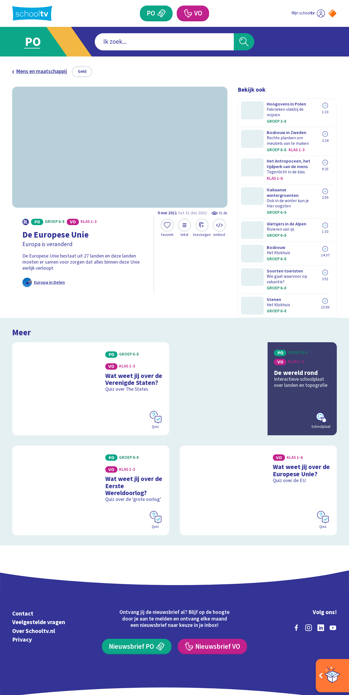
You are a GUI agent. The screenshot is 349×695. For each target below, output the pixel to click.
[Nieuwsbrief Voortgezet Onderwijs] (212, 614)
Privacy (22, 608)
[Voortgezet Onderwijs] (188, 13)
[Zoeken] (244, 41)
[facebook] (296, 596)
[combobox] (164, 41)
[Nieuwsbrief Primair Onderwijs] (136, 614)
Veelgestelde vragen (38, 590)
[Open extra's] (332, 675)
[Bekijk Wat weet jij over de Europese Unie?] (258, 459)
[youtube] (333, 596)
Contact (22, 581)
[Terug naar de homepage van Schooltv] (32, 13)
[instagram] (308, 596)
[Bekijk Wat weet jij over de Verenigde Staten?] (90, 359)
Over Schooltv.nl (33, 599)
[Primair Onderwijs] (162, 13)
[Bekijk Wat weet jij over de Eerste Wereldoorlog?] (90, 459)
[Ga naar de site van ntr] (327, 645)
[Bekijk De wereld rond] (258, 359)
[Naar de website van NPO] (332, 13)
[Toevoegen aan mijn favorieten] (167, 228)
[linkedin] (321, 596)
